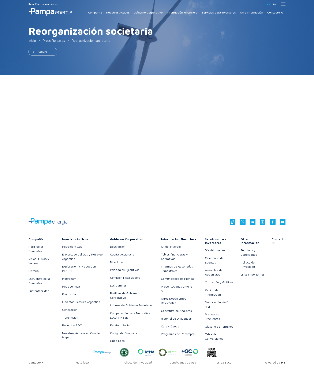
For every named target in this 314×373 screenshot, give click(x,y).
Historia (34, 271)
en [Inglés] (275, 4)
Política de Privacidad (137, 362)
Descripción (118, 246)
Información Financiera (182, 12)
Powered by (274, 362)
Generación (70, 309)
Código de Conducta (123, 333)
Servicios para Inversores (219, 12)
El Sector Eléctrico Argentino (81, 302)
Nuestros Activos (118, 12)
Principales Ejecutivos (124, 270)
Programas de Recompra (178, 334)
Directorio (116, 262)
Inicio (32, 40)
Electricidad (70, 294)
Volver (43, 52)
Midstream (69, 278)
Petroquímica (71, 286)
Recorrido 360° (72, 325)
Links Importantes (253, 274)
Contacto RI (275, 12)
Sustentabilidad (39, 291)
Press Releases (54, 40)
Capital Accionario (122, 254)
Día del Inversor (215, 250)
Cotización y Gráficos (219, 282)
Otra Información (251, 12)
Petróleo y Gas (72, 246)
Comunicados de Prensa (177, 278)
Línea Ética (117, 340)
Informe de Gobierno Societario (131, 305)
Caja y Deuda (170, 326)
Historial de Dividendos (176, 318)
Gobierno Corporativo (148, 12)
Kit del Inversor (171, 246)
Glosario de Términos (219, 326)
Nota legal (82, 362)
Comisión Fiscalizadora (125, 277)
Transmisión (70, 317)
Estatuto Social (120, 325)
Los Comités (118, 285)
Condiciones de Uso (183, 362)
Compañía (95, 12)
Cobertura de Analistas (176, 310)
